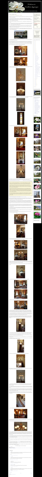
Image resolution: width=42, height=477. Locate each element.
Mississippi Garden (36, 113)
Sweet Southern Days (36, 104)
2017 (34, 46)
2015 (34, 48)
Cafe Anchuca (18, 441)
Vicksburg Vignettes (36, 63)
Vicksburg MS (13, 448)
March (35, 83)
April (35, 82)
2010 (34, 52)
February (36, 84)
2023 (34, 41)
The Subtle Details (36, 110)
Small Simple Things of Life (37, 105)
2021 (34, 43)
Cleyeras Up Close (36, 75)
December (36, 53)
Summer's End (36, 77)
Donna (11, 456)
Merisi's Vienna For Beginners (37, 106)
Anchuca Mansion (21, 180)
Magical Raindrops (36, 56)
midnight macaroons (12, 464)
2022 (34, 42)
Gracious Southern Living (36, 109)
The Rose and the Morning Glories (38, 76)
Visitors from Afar (36, 62)
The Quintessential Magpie (36, 111)
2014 (34, 49)
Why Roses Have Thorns (37, 57)
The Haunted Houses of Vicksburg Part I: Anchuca (15, 15)
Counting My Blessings (36, 103)
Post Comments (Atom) (13, 474)
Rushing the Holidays (37, 58)
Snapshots (36, 61)
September (36, 78)
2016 (34, 47)
